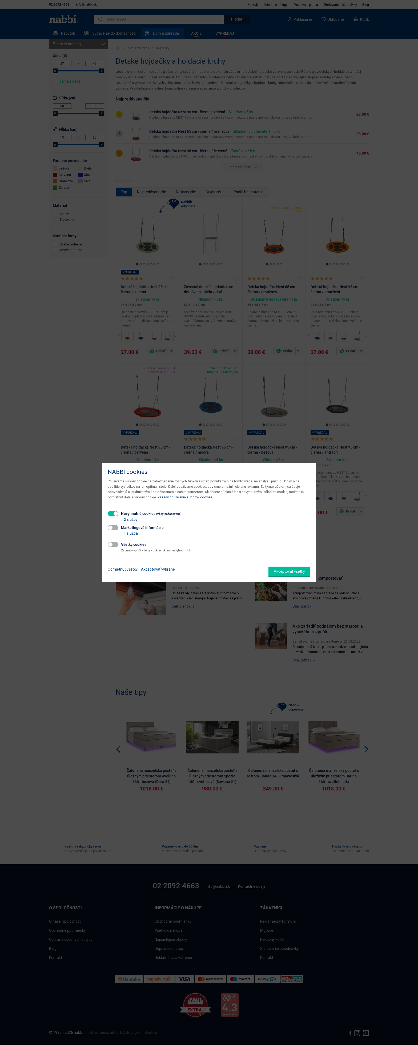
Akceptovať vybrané (158, 569)
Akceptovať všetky (289, 571)
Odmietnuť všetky (123, 569)
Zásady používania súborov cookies (185, 497)
